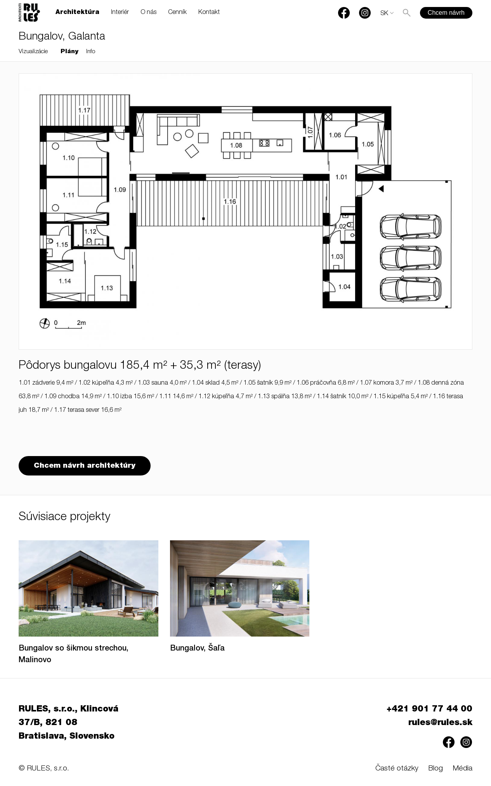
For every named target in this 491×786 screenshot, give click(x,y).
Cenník (177, 13)
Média (462, 768)
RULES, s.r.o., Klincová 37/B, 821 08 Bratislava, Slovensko (68, 723)
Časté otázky (396, 768)
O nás (148, 13)
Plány (69, 52)
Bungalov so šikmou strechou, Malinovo (73, 655)
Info (90, 52)
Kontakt (209, 13)
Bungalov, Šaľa (197, 649)
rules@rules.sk (440, 723)
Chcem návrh (446, 12)
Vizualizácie (33, 52)
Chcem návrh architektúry (84, 466)
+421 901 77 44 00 (429, 709)
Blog (435, 768)
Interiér (120, 13)
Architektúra (77, 13)
